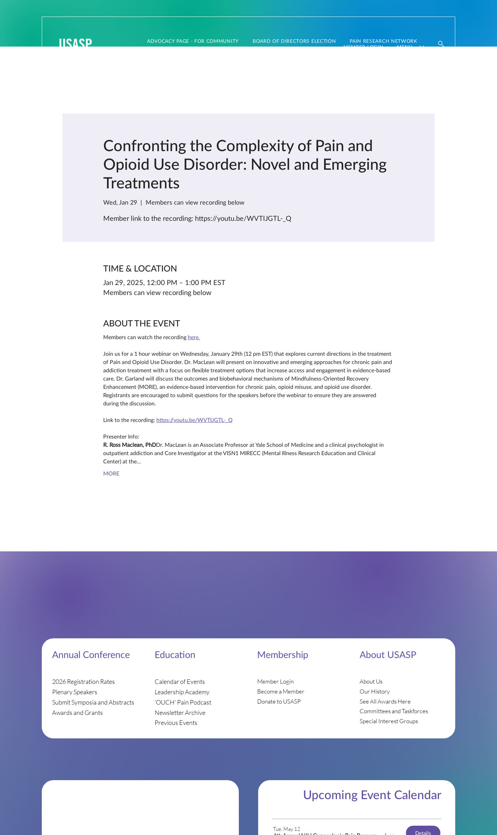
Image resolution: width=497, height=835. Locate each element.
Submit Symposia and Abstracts (93, 702)
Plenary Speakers (74, 692)
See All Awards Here (385, 701)
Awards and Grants (77, 712)
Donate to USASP (279, 701)
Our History (375, 691)
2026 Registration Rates (83, 681)
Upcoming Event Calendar (372, 794)
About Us (371, 681)
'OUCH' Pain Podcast (183, 702)
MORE (111, 473)
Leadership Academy (182, 692)
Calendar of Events (180, 681)
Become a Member (280, 691)
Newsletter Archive (180, 712)
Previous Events (176, 722)
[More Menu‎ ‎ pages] (421, 47)
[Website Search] (441, 44)
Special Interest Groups (389, 721)
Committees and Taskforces (394, 711)
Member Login (275, 681)
